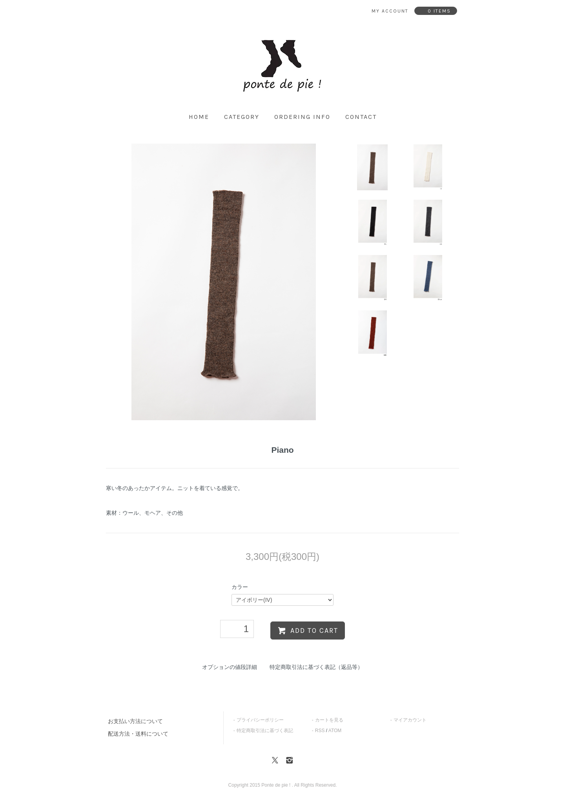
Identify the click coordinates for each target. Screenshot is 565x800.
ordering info (302, 117)
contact (361, 117)
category (241, 117)
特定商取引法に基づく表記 (265, 730)
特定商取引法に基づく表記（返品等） (316, 667)
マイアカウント (410, 720)
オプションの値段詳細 (229, 667)
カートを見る (329, 720)
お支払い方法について (135, 721)
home (199, 117)
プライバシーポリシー (260, 720)
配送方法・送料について (138, 734)
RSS (320, 730)
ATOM (335, 730)
